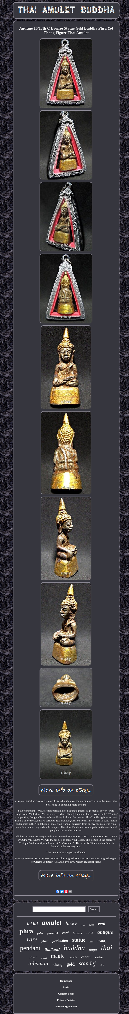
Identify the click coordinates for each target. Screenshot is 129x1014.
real (101, 923)
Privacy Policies (66, 1000)
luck (89, 932)
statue (78, 940)
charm (85, 957)
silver (33, 957)
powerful (52, 933)
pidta (40, 933)
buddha (74, 948)
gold (71, 964)
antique (105, 932)
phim (44, 941)
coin (83, 925)
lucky (71, 923)
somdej (87, 963)
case (91, 924)
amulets (99, 957)
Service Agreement (66, 1006)
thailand (52, 949)
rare (32, 939)
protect (44, 958)
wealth (73, 957)
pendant (30, 948)
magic (58, 956)
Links (66, 987)
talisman (38, 963)
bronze (77, 933)
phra (26, 931)
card (65, 933)
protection (60, 941)
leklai (32, 923)
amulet (51, 922)
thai (106, 948)
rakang (57, 965)
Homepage (66, 980)
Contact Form (66, 993)
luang (101, 941)
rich (102, 965)
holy (91, 941)
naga (93, 949)
